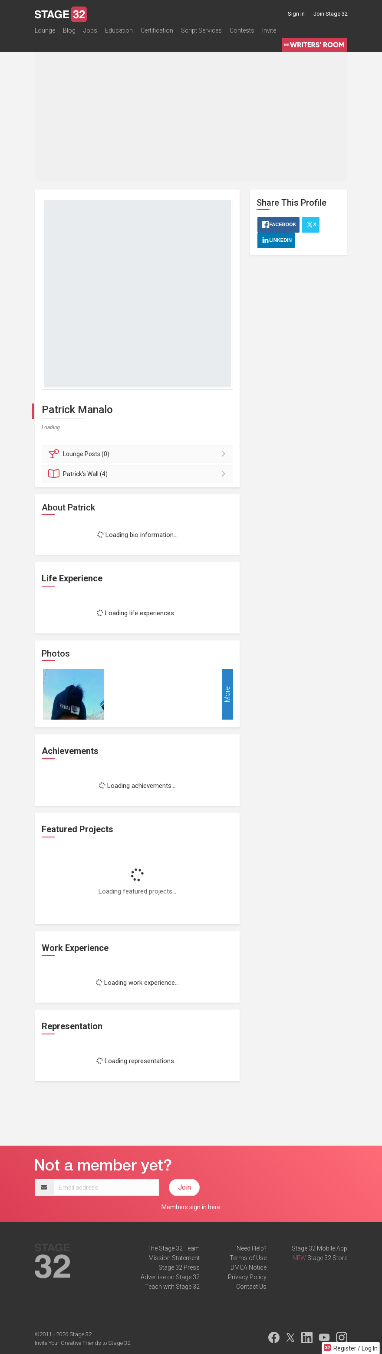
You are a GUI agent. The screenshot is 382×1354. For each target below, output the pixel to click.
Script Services (201, 32)
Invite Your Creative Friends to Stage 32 (82, 1343)
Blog (69, 32)
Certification (157, 32)
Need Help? (252, 1248)
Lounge (45, 32)
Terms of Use (248, 1257)
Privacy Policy (247, 1277)
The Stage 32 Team (173, 1248)
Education (119, 32)
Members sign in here (191, 1207)
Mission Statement (174, 1257)
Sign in (296, 13)
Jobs (90, 32)
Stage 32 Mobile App (319, 1248)
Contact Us (251, 1286)
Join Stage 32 (330, 13)
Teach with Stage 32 (172, 1286)
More (227, 694)
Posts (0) (138, 454)
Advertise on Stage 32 (170, 1277)
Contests (242, 32)
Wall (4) (138, 474)
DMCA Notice (249, 1267)
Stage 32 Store (327, 1257)
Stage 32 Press (179, 1267)
